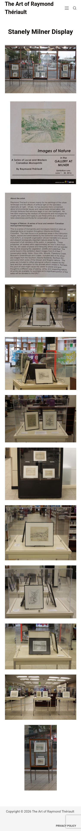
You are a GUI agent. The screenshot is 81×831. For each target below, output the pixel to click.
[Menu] (67, 8)
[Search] (74, 8)
